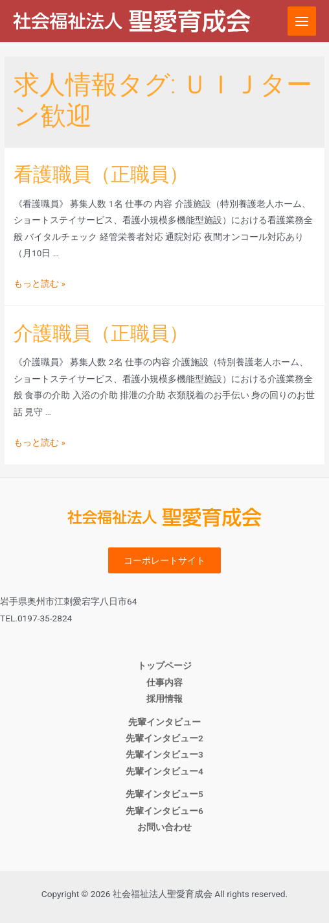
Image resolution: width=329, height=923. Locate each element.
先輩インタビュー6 (164, 811)
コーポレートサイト (164, 560)
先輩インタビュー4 (164, 771)
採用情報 (164, 698)
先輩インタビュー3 (164, 754)
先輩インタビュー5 (164, 794)
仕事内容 (164, 682)
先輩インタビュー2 (164, 738)
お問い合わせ (164, 827)
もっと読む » (39, 283)
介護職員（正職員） (101, 333)
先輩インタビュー (164, 722)
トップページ (164, 665)
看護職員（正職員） (101, 174)
